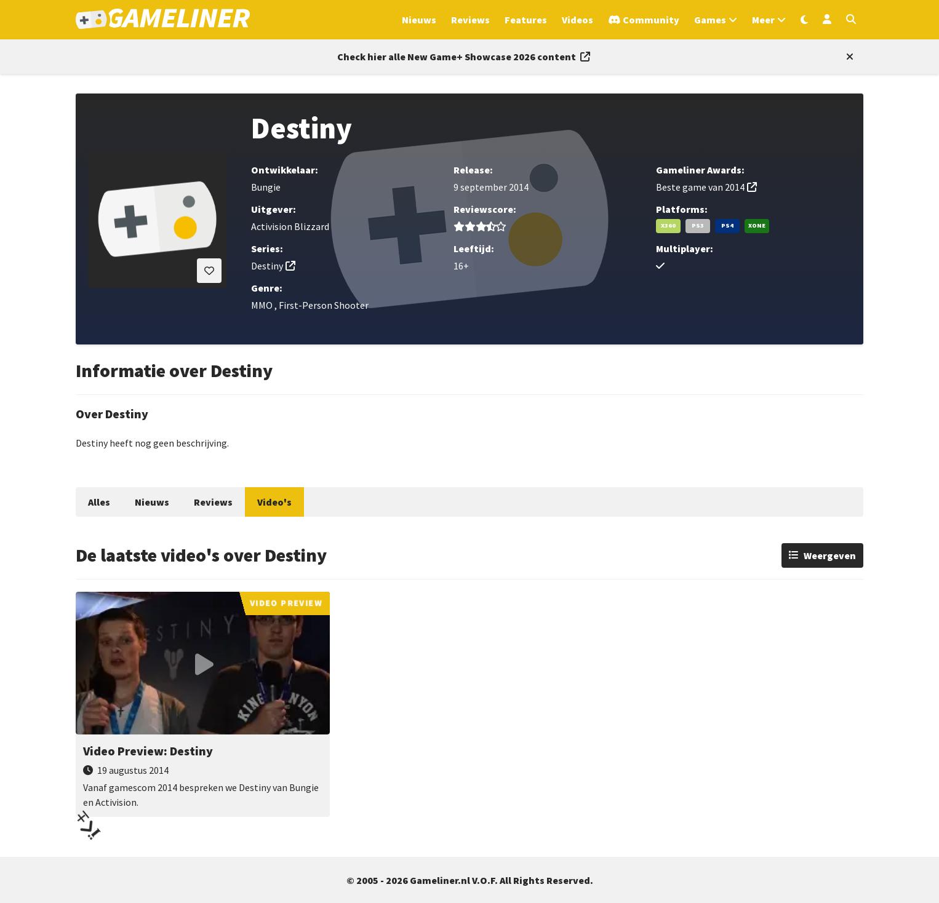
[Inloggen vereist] (209, 270)
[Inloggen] (827, 20)
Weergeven (830, 555)
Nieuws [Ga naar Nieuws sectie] (419, 20)
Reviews (213, 502)
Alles (99, 502)
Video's (274, 502)
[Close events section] (847, 56)
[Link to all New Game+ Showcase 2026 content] (463, 56)
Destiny (267, 266)
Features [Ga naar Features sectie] (526, 20)
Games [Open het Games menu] (710, 20)
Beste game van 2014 (700, 187)
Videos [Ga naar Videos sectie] (577, 20)
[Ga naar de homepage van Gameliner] (163, 20)
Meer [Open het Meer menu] (763, 20)
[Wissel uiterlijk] (804, 19)
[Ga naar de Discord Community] (643, 19)
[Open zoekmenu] (851, 20)
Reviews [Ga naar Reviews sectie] (470, 20)
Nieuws (152, 502)
